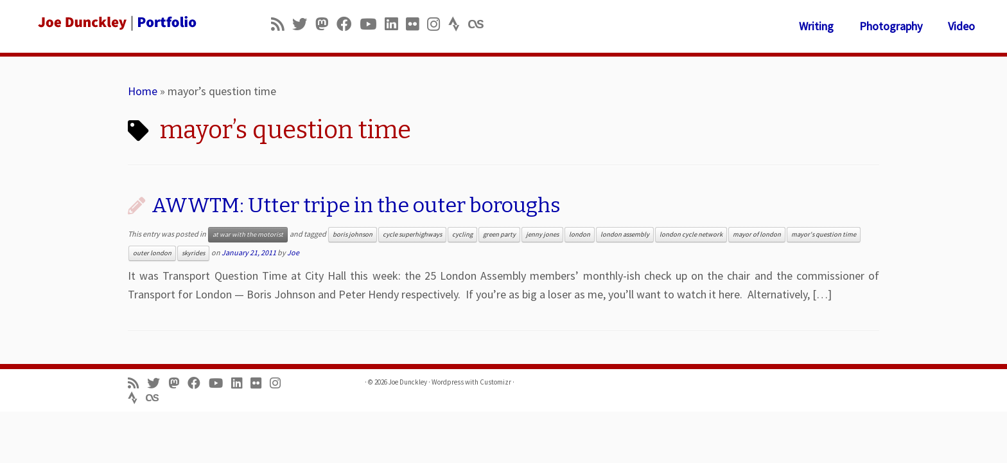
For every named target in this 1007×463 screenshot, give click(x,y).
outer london (152, 253)
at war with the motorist (248, 234)
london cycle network (691, 234)
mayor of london (757, 234)
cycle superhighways (412, 234)
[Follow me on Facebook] (348, 24)
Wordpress (448, 381)
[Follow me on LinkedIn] (395, 24)
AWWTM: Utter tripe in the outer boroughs (356, 205)
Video (961, 26)
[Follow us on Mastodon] (326, 24)
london (579, 234)
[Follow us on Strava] (458, 24)
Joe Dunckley (408, 381)
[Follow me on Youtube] (372, 24)
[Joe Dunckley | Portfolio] (116, 22)
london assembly (624, 234)
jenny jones (542, 234)
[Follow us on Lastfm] (479, 24)
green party (499, 234)
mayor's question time (823, 234)
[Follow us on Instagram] (437, 24)
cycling (462, 234)
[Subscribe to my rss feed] (281, 24)
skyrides (193, 253)
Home (142, 91)
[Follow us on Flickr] (416, 24)
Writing (816, 26)
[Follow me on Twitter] (303, 24)
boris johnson (352, 234)
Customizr (495, 381)
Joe (293, 252)
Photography (890, 26)
